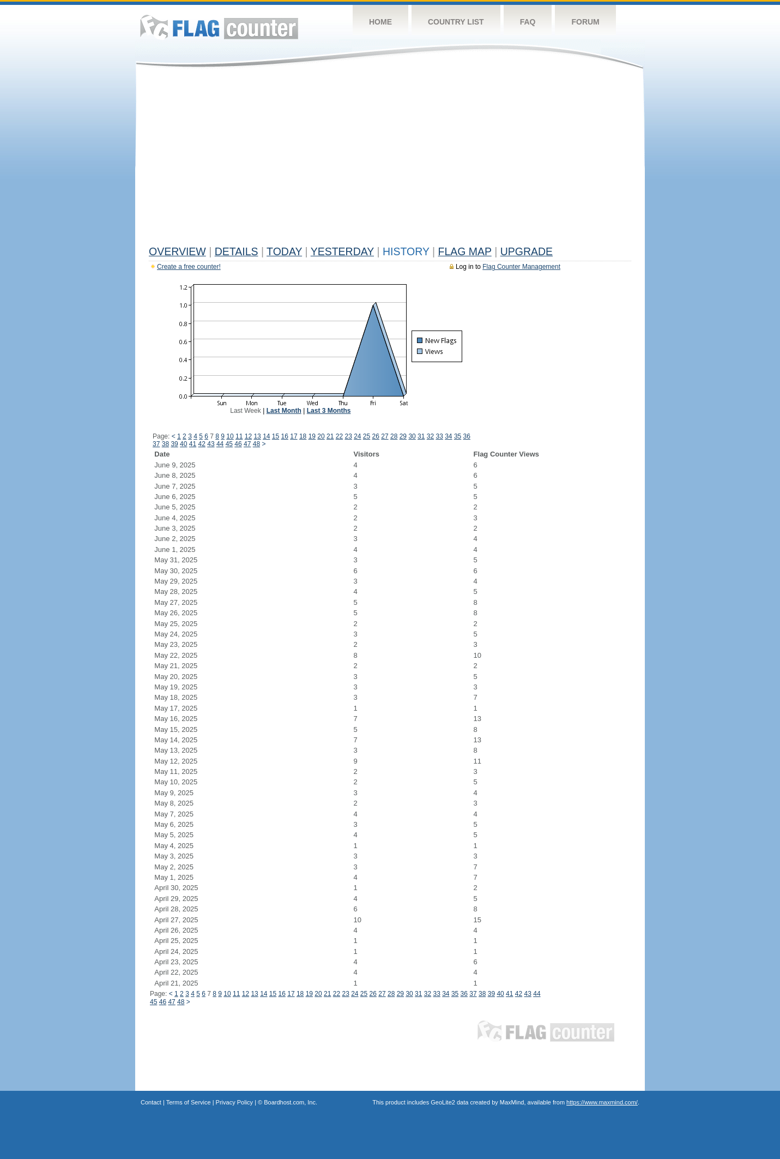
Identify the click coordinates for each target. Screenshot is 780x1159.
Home (380, 21)
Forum (585, 21)
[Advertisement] (390, 159)
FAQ (528, 21)
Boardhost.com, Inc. (290, 1102)
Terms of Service (188, 1102)
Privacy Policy (234, 1102)
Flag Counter (219, 27)
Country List (456, 21)
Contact (151, 1102)
